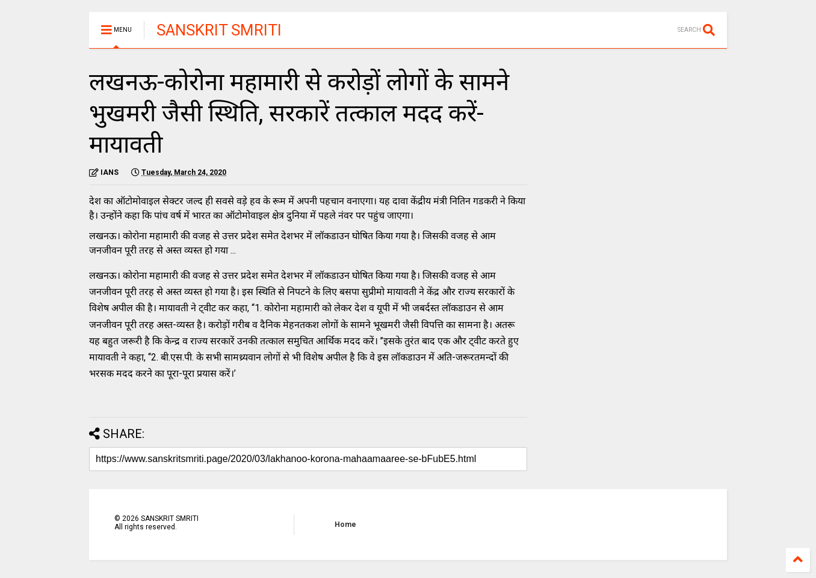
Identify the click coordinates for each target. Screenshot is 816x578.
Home (345, 524)
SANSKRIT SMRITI (219, 30)
